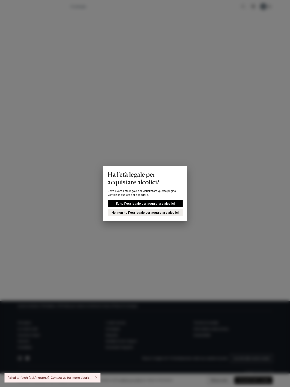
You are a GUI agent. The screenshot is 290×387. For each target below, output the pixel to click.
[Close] (96, 377)
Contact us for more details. (70, 377)
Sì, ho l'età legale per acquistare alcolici (145, 203)
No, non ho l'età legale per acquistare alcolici (145, 212)
